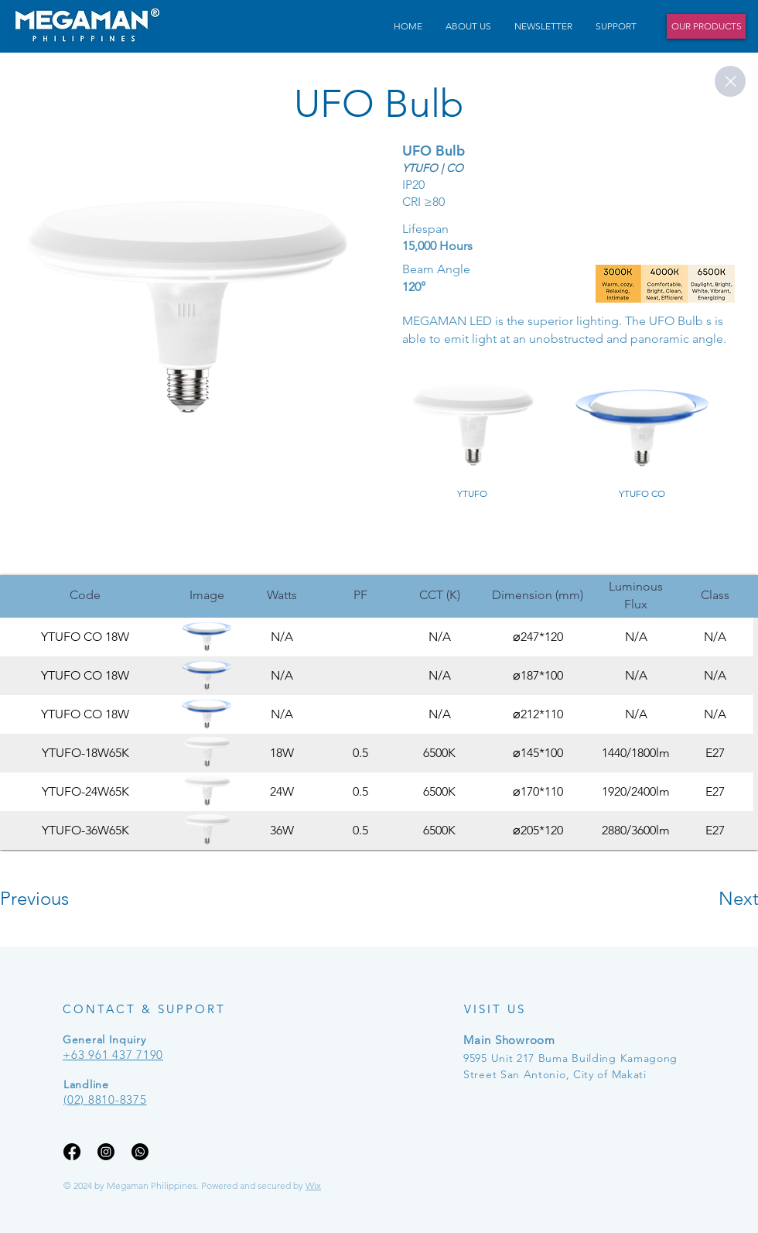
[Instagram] (105, 1151)
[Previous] (55, 898)
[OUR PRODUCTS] (706, 26)
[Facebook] (71, 1151)
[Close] (730, 81)
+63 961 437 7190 (113, 1054)
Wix (313, 1185)
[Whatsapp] (140, 1151)
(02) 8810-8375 (105, 1099)
